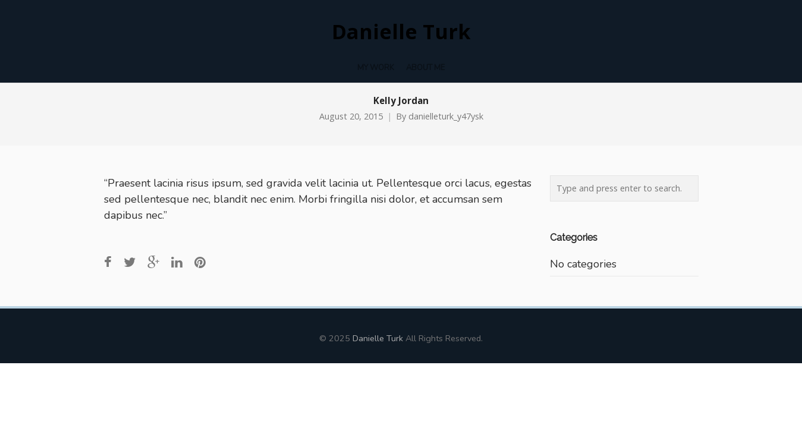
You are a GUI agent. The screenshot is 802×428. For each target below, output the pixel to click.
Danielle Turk (401, 32)
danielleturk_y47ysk (445, 116)
